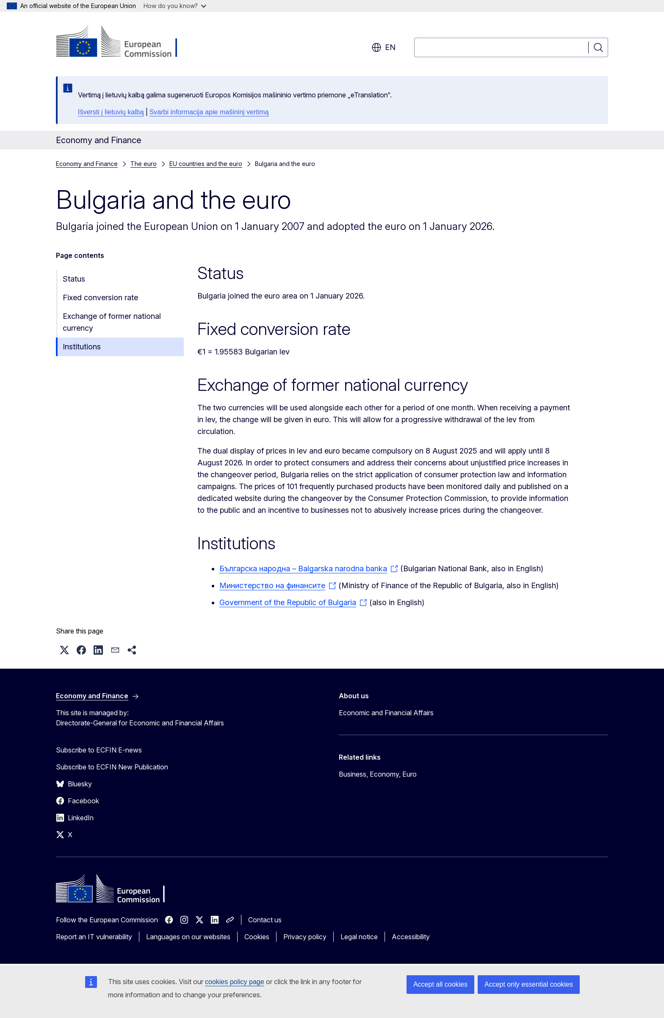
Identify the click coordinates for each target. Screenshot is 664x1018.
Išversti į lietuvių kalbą (111, 112)
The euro (143, 163)
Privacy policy (304, 936)
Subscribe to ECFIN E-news (99, 750)
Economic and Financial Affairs (386, 712)
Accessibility (411, 936)
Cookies (256, 936)
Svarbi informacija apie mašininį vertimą (209, 112)
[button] (64, 650)
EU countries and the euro (205, 163)
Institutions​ (82, 346)
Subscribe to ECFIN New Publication (112, 767)
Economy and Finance (87, 163)
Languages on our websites (188, 936)
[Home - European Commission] (124, 42)
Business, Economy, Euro (378, 774)
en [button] (383, 47)
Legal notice (359, 936)
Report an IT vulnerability (94, 936)
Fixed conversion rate (100, 297)
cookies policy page (234, 981)
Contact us (265, 920)
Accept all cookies (440, 984)
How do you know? (175, 5)
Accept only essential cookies (528, 984)
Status (74, 278)
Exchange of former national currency (112, 322)
